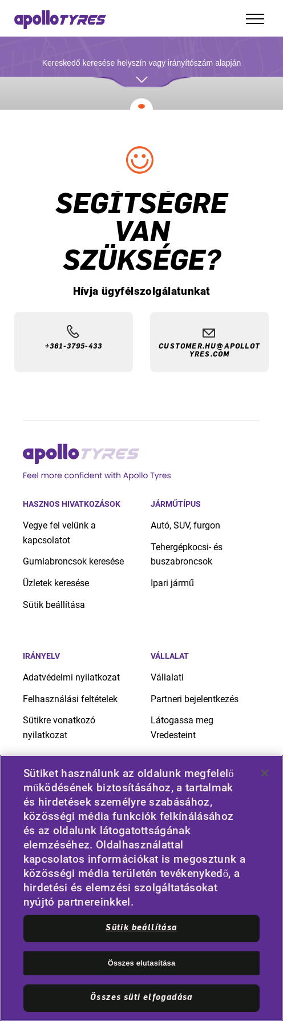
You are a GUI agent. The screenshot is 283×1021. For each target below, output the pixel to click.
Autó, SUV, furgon (185, 525)
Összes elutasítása (142, 963)
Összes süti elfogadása (141, 998)
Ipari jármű (172, 583)
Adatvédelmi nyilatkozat (71, 677)
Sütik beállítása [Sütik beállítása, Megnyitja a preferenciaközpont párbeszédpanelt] (141, 928)
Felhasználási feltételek (70, 699)
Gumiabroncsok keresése (73, 561)
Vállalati (167, 677)
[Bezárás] (264, 773)
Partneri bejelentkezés (194, 699)
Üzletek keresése (56, 583)
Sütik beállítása (54, 604)
